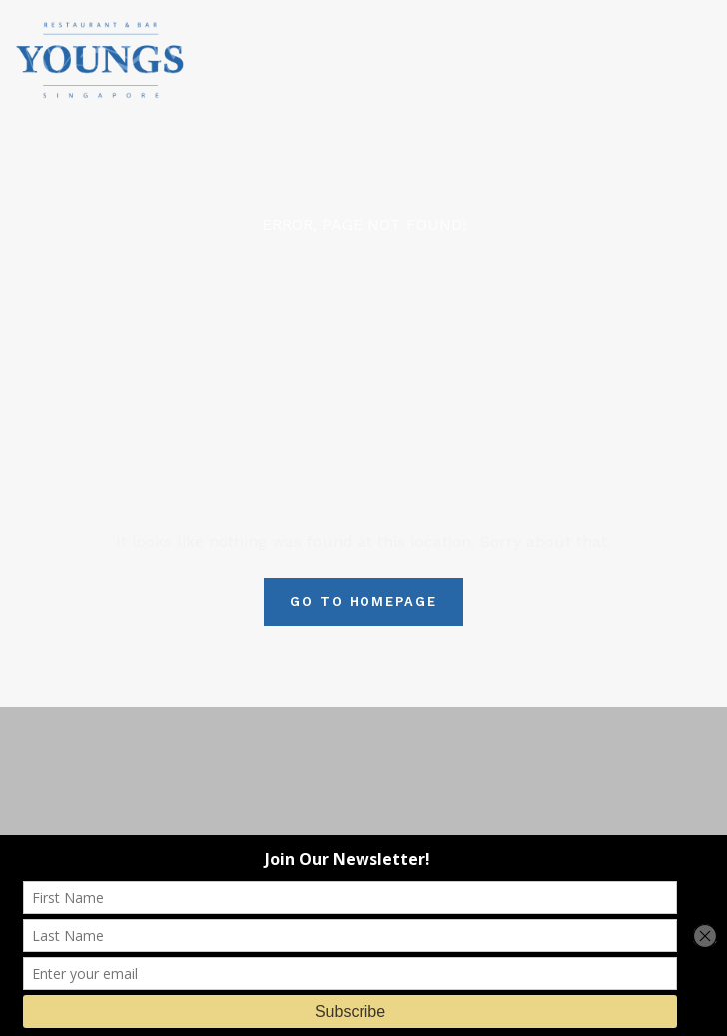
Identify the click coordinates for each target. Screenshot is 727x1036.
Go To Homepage (363, 601)
